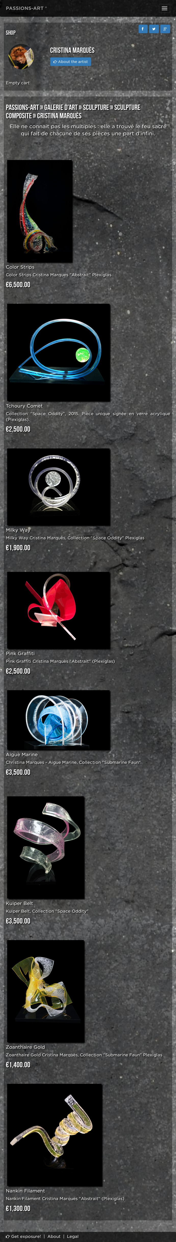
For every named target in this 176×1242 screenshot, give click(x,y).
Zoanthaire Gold (25, 1047)
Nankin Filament (25, 1190)
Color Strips (20, 267)
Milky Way (18, 530)
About (54, 1236)
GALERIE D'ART (61, 107)
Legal (73, 1236)
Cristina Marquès (59, 116)
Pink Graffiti (20, 653)
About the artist (70, 62)
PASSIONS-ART (22, 107)
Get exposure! (23, 1236)
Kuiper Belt (19, 903)
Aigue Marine (22, 754)
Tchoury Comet (24, 406)
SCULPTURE (96, 107)
